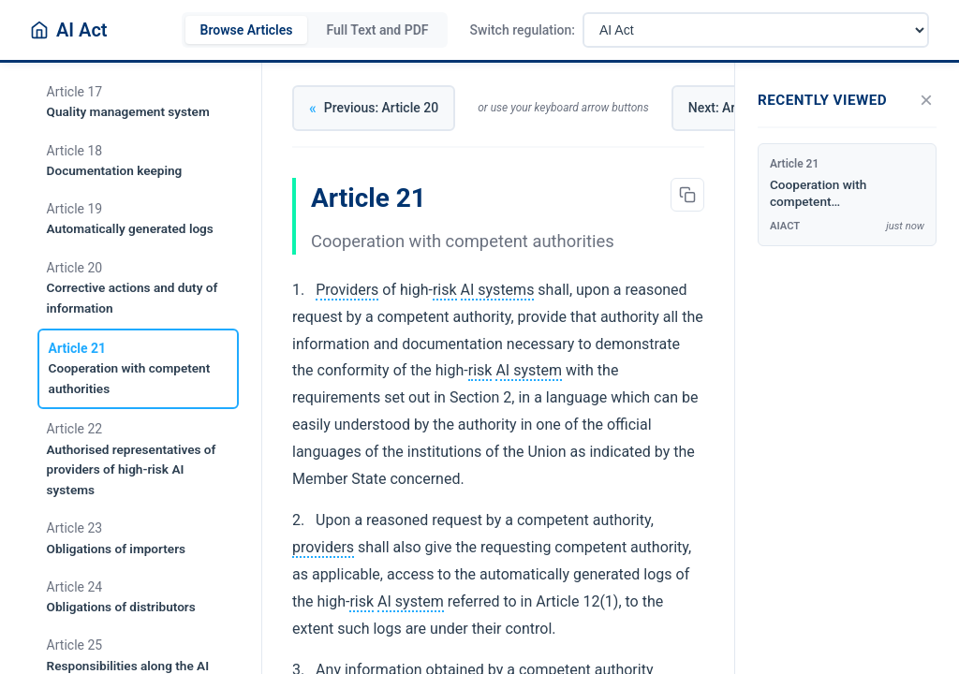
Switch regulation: (522, 30)
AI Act (82, 30)
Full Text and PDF (377, 29)
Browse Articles (246, 29)
